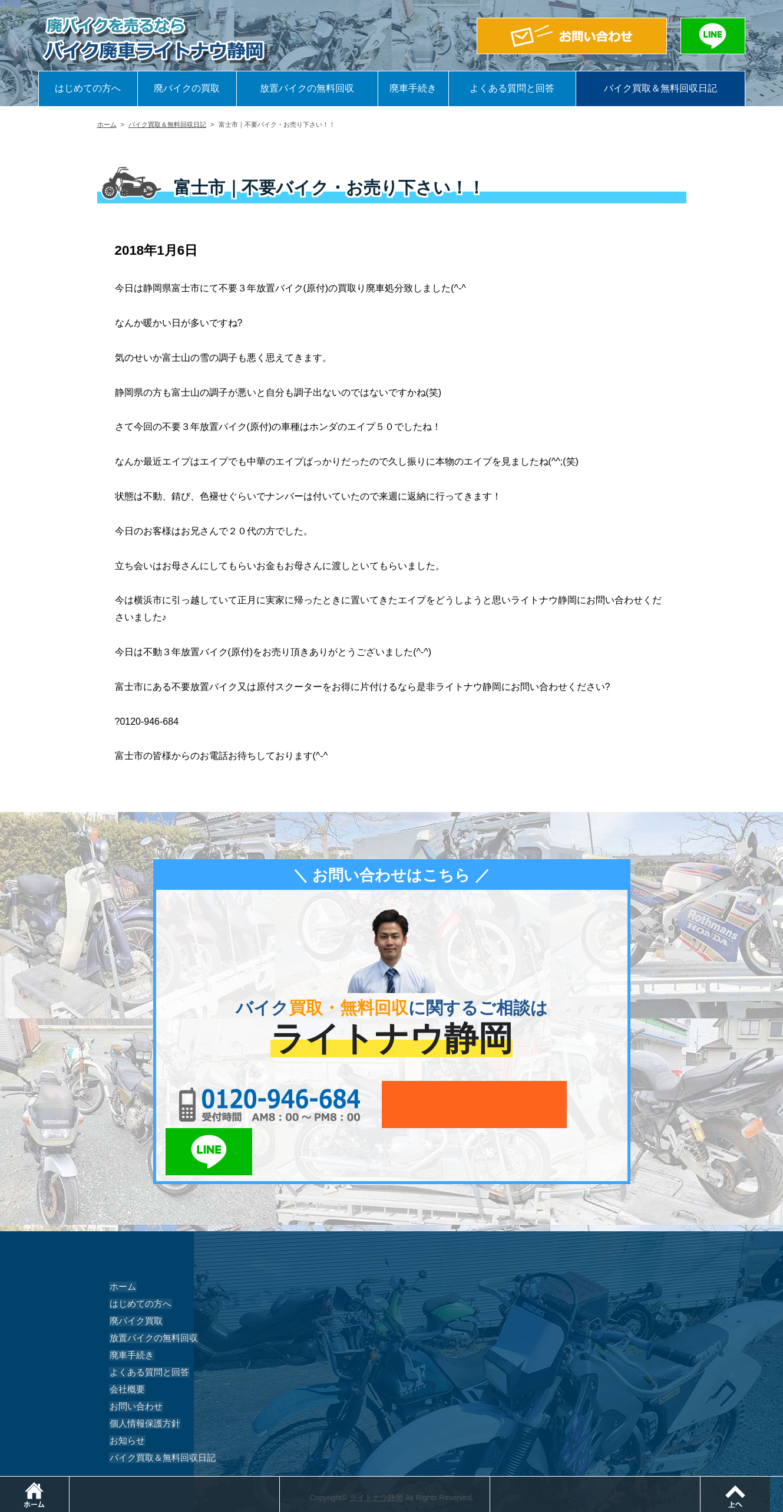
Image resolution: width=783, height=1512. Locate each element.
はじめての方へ (88, 88)
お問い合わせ (133, 1359)
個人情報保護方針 (142, 1376)
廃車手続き (413, 88)
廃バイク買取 (133, 1273)
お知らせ (125, 1393)
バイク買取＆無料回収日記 (660, 88)
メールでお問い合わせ (445, 1104)
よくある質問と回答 (512, 88)
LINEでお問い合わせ (582, 1104)
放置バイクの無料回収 (307, 88)
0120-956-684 (256, 1104)
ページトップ (782, 1482)
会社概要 (125, 1342)
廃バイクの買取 (187, 88)
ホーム (107, 124)
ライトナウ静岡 (376, 1450)
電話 (281, 1482)
